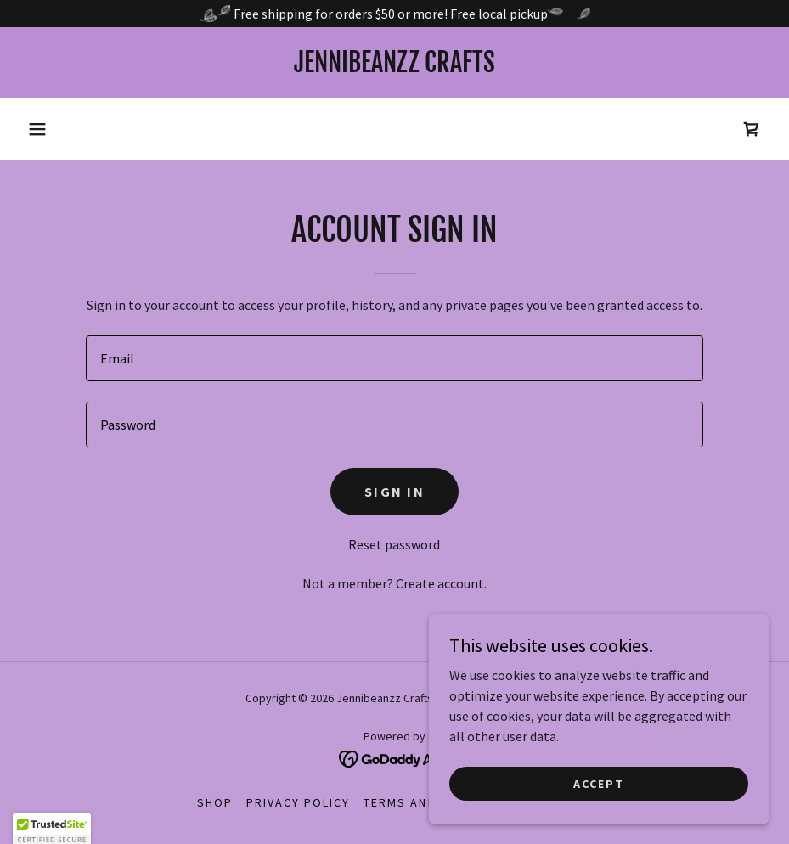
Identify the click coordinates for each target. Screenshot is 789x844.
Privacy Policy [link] (298, 802)
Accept (598, 783)
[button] (37, 129)
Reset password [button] (394, 544)
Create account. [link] (441, 583)
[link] (394, 67)
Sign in (394, 491)
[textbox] (394, 358)
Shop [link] (215, 802)
